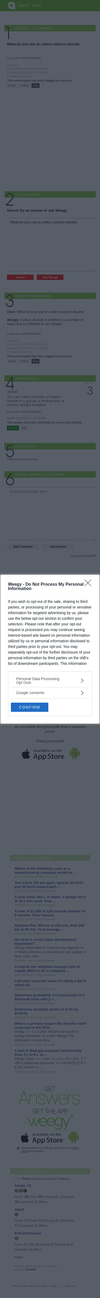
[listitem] (50, 680)
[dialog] (50, 649)
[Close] (90, 585)
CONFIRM (29, 707)
